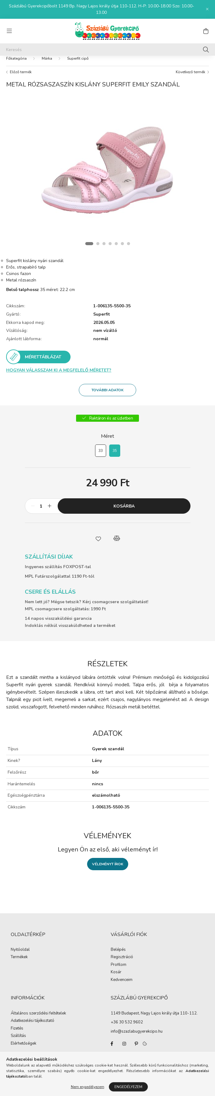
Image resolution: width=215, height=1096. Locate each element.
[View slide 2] (97, 249)
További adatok (107, 396)
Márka (47, 64)
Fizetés (17, 1034)
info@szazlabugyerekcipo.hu (137, 1037)
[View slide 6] (122, 249)
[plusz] (49, 512)
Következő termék (190, 78)
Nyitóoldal (20, 956)
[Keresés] (107, 49)
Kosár (116, 978)
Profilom (118, 971)
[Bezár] (207, 9)
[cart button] (206, 31)
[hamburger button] (9, 31)
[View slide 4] (110, 249)
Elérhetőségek (23, 1049)
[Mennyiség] (41, 512)
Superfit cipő (78, 64)
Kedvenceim (121, 986)
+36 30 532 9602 (127, 1028)
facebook (112, 1050)
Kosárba (124, 512)
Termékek (19, 963)
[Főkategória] (16, 64)
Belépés (118, 956)
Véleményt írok (107, 870)
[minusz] (32, 512)
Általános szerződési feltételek (38, 1019)
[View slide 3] (104, 249)
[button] (98, 544)
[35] (114, 457)
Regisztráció (122, 963)
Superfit (101, 320)
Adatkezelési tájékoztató (32, 1027)
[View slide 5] (116, 249)
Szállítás (18, 1042)
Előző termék (21, 78)
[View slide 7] (128, 249)
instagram (124, 1050)
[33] (100, 457)
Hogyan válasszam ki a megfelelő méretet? (58, 376)
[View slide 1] (89, 249)
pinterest (136, 1050)
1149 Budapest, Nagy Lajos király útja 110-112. (154, 1019)
